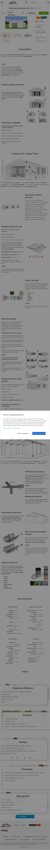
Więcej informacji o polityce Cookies (11, 428)
